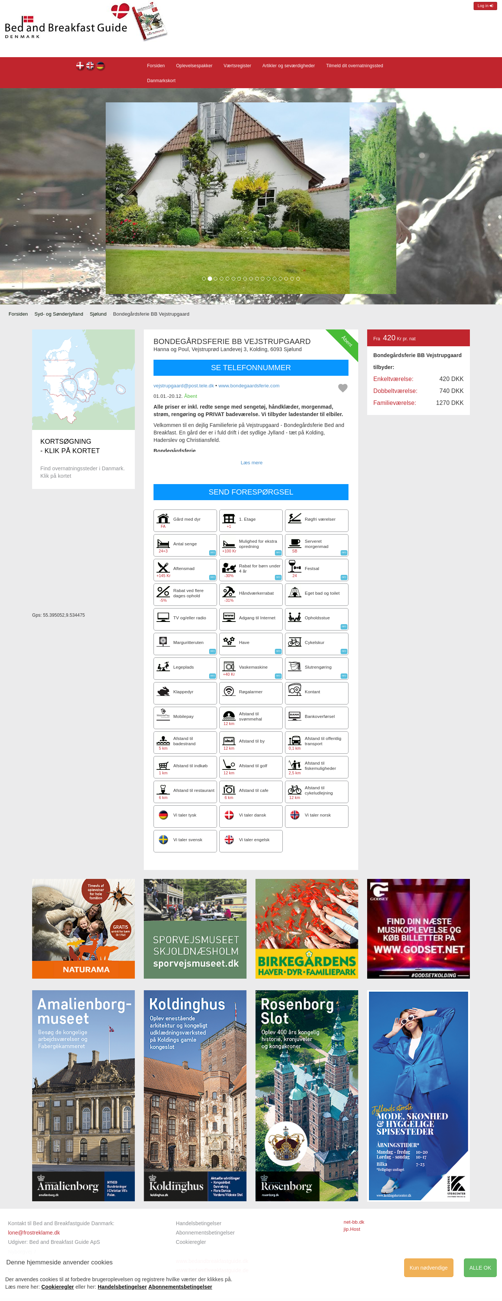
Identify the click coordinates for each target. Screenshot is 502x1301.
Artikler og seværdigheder (289, 65)
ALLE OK (480, 1268)
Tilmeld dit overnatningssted (354, 65)
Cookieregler (191, 1242)
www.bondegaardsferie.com (249, 385)
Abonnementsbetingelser (205, 1233)
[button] (120, 198)
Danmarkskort (161, 80)
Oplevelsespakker (194, 65)
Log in (485, 6)
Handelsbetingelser (198, 1223)
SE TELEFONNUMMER (251, 367)
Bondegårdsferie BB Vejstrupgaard (80, 67)
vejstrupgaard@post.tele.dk (184, 385)
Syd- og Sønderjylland (58, 314)
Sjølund (98, 314)
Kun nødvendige (429, 1268)
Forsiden (156, 65)
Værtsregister (237, 65)
